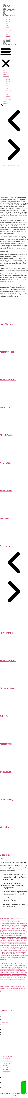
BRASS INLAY (8, 99)
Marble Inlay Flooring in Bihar (11, 933)
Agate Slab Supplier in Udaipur (15, 990)
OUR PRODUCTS (9, 43)
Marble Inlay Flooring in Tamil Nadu (8, 953)
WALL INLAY (8, 36)
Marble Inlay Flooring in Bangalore (14, 920)
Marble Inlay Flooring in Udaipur (10, 930)
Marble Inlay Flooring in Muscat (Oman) (9, 970)
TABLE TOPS (8, 25)
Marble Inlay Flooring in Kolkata (16, 925)
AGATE (5, 1049)
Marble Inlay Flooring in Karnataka (8, 945)
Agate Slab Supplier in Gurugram (7, 986)
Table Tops (5, 407)
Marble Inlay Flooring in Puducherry (12, 950)
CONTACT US (8, 11)
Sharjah (2, 243)
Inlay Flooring (6, 324)
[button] (5, 58)
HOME (6, 4)
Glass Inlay (5, 546)
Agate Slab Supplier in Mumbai (13, 988)
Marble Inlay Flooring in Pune (7, 928)
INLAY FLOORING (7, 1040)
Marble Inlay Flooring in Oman (19, 974)
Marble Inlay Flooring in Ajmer (7, 918)
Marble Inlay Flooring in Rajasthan (17, 952)
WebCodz (16, 1097)
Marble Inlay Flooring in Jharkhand (18, 943)
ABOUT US (7, 7)
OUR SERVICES (9, 14)
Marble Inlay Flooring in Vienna (18, 979)
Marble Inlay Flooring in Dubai (7, 963)
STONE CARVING (7, 1052)
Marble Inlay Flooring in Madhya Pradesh (13, 947)
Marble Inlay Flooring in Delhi (13, 937)
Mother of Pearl (7, 352)
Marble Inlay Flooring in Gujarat (15, 938)
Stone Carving (6, 490)
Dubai (6, 243)
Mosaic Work (6, 435)
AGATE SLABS (8, 30)
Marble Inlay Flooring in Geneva (7, 975)
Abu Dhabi (11, 243)
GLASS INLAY (8, 97)
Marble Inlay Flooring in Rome (12, 977)
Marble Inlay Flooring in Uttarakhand (15, 955)
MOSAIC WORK (7, 1047)
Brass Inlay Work (8, 379)
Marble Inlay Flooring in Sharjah (11, 965)
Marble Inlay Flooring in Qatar (16, 972)
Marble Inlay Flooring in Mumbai (20, 926)
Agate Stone (5, 463)
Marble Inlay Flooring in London (15, 967)
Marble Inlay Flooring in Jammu (12, 942)
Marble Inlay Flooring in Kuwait (17, 969)
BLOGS (7, 41)
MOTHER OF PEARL (8, 1045)
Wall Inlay (4, 518)
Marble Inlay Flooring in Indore (13, 923)
